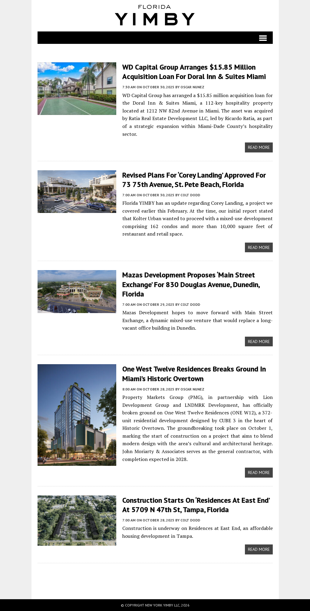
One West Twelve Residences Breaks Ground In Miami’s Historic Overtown (194, 373)
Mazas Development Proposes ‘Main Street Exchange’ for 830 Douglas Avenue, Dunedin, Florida (190, 284)
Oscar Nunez (192, 87)
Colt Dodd (190, 195)
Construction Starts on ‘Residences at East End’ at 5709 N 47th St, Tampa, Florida (195, 504)
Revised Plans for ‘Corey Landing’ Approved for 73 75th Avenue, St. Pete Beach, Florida (194, 179)
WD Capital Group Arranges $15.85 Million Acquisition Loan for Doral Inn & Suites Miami (194, 71)
